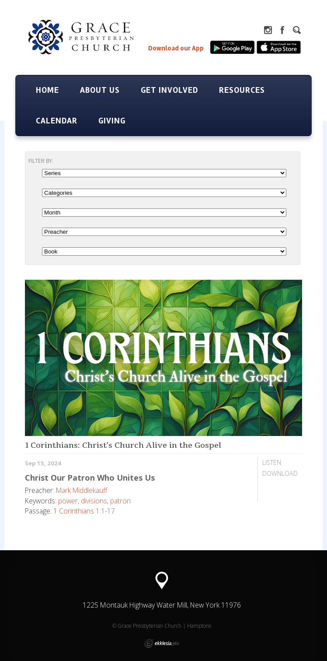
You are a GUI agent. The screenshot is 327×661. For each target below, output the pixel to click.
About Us (100, 90)
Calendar (56, 121)
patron (120, 501)
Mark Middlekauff (81, 490)
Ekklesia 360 (161, 643)
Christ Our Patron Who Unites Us (90, 477)
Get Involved (169, 90)
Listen (271, 462)
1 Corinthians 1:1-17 (84, 511)
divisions (94, 501)
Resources (242, 90)
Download (280, 473)
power (68, 501)
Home (47, 90)
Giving (111, 121)
